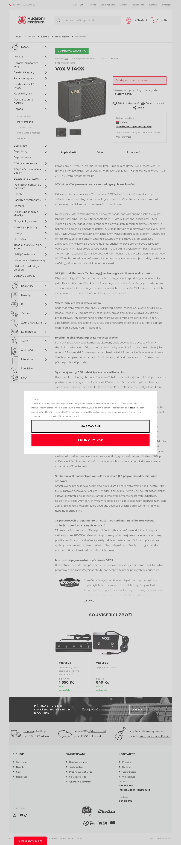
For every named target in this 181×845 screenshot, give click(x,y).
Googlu (132, 407)
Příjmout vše (90, 440)
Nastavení (90, 426)
